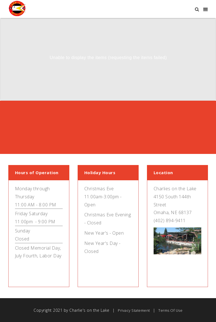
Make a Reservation (142, 140)
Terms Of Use (170, 310)
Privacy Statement (134, 310)
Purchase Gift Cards (74, 140)
